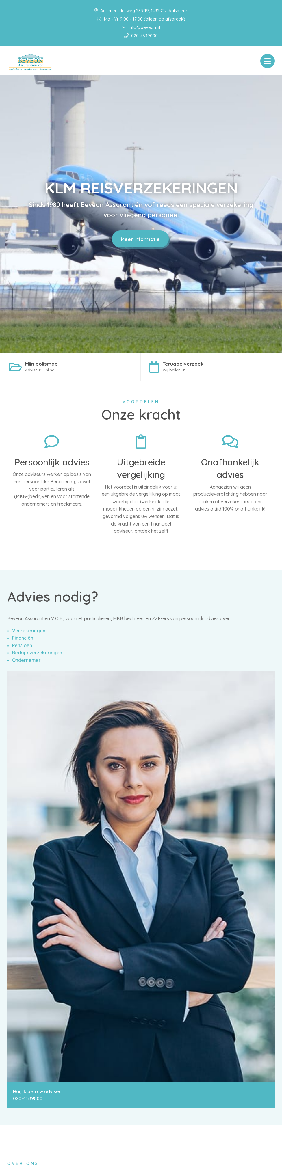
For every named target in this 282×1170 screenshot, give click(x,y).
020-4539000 (141, 35)
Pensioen (22, 646)
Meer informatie (140, 239)
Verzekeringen (28, 631)
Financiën (22, 639)
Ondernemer (26, 661)
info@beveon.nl (141, 27)
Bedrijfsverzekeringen (37, 653)
